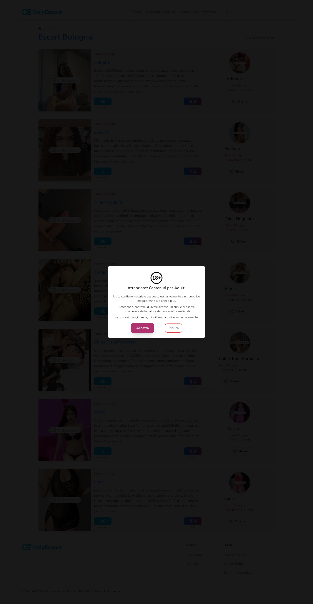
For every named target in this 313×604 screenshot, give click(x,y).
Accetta (142, 328)
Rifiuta (173, 328)
